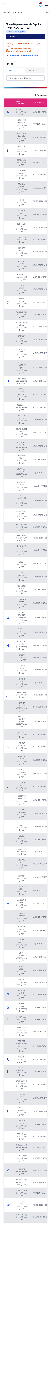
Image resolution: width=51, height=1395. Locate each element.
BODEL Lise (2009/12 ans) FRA (21, 239)
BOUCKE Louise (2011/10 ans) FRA (21, 289)
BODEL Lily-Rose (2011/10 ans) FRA (21, 228)
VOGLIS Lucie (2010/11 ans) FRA (21, 1193)
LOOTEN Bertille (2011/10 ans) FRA (21, 864)
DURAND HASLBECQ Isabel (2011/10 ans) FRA (21, 500)
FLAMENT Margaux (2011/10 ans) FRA (21, 576)
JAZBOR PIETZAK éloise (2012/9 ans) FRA (21, 721)
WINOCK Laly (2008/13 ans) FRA (21, 1217)
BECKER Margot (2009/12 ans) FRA (21, 150)
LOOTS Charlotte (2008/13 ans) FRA (21, 877)
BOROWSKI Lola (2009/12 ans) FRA (21, 277)
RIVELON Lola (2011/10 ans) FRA (21, 1059)
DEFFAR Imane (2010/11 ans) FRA (21, 419)
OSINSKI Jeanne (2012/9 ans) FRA (21, 1007)
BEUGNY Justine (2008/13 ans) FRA (21, 188)
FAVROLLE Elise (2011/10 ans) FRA (21, 550)
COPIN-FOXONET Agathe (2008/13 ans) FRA (21, 367)
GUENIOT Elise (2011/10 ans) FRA (21, 632)
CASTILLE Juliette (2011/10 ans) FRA (21, 353)
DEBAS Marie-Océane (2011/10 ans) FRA (21, 394)
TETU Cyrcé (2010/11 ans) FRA (21, 1136)
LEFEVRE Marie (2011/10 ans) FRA (21, 826)
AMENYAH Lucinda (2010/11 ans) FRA (21, 137)
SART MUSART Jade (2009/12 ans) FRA (21, 1071)
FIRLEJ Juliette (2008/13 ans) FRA (21, 563)
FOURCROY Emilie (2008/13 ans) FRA (21, 590)
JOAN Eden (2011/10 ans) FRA (21, 734)
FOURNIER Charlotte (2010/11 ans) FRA (21, 603)
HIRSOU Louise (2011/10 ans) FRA (21, 669)
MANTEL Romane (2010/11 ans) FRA (21, 917)
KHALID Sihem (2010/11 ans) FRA (21, 760)
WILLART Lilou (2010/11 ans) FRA (21, 1205)
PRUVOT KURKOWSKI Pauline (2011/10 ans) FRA (21, 1046)
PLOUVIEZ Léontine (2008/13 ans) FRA (21, 1032)
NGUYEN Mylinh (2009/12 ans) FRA (21, 994)
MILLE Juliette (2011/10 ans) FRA (21, 970)
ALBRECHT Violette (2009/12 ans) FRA (21, 124)
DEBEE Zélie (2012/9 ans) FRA (21, 407)
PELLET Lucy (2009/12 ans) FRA (21, 1019)
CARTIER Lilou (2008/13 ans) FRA (21, 340)
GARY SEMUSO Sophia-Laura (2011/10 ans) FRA (21, 617)
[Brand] (44, 4)
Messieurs (32, 70)
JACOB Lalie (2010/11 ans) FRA (21, 695)
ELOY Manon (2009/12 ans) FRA (21, 527)
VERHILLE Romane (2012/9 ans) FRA (21, 1170)
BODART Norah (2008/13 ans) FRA (21, 214)
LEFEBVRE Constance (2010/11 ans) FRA (21, 800)
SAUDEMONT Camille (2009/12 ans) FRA (21, 1085)
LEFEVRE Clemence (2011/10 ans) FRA (21, 813)
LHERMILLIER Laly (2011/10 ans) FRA (21, 851)
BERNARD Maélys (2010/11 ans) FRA (21, 175)
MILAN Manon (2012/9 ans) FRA (21, 957)
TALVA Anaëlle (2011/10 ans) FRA (21, 1111)
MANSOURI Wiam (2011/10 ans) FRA (21, 904)
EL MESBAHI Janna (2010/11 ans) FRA (21, 515)
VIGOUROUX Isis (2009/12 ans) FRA (21, 1182)
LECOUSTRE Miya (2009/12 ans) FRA (21, 787)
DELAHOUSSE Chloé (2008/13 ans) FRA (21, 433)
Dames (11, 70)
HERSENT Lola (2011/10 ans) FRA (21, 657)
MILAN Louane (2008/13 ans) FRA (21, 944)
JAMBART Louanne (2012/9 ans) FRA (21, 707)
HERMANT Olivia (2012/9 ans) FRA (21, 645)
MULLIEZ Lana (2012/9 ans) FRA (21, 982)
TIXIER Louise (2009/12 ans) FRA (21, 1158)
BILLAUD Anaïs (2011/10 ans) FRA (21, 201)
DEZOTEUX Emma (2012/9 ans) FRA (21, 473)
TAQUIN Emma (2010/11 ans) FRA (21, 1125)
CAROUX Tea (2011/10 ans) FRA (21, 314)
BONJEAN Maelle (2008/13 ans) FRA (21, 265)
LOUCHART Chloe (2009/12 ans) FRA (21, 890)
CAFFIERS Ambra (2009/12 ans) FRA (21, 302)
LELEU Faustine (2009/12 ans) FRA (21, 840)
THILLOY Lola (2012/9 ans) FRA (21, 1147)
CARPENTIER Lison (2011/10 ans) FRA (21, 326)
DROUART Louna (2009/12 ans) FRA (21, 486)
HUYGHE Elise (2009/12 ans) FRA (21, 683)
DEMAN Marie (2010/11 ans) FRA (21, 459)
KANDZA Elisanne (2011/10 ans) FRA (21, 747)
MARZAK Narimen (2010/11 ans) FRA (21, 930)
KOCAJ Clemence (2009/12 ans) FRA (21, 773)
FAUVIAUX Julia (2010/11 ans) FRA (21, 538)
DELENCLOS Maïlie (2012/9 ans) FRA (21, 446)
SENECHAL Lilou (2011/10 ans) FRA (21, 1098)
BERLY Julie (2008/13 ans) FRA (21, 162)
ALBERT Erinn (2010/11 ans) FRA (21, 112)
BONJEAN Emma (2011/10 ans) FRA (21, 252)
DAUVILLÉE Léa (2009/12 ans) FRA (21, 381)
